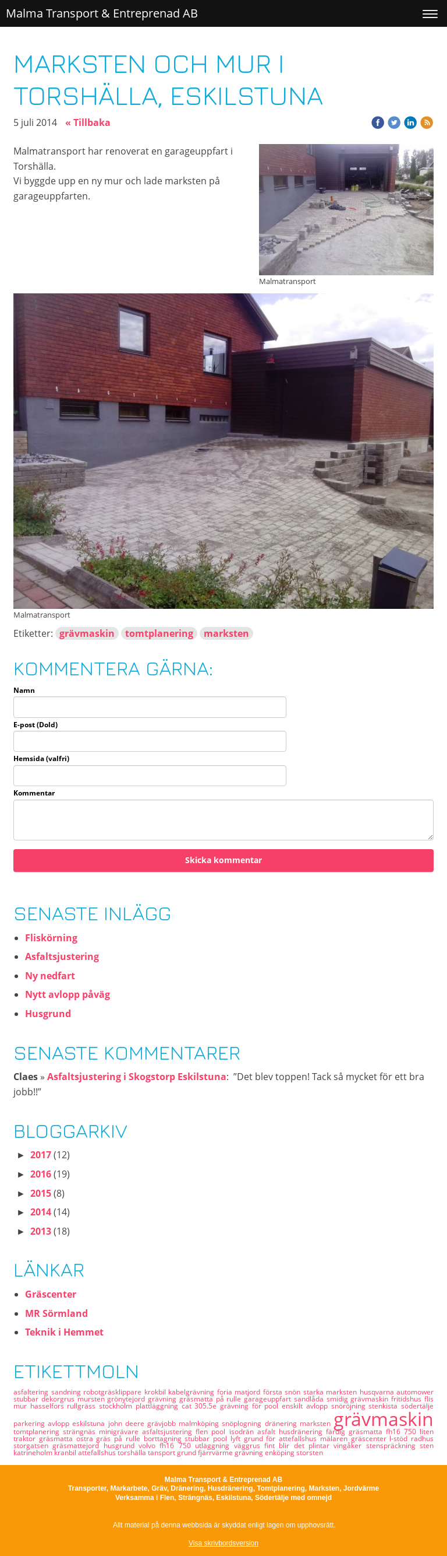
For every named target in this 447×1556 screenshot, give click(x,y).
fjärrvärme (216, 1452)
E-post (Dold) (35, 725)
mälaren (335, 1438)
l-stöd (400, 1438)
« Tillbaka (88, 122)
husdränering (302, 1431)
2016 (40, 1174)
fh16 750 (403, 1431)
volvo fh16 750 (167, 1445)
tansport (162, 1452)
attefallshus (98, 1452)
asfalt (268, 1431)
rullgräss (83, 1406)
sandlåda (310, 1399)
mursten (92, 1399)
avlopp (60, 1423)
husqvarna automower (397, 1392)
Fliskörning (51, 937)
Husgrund (48, 1013)
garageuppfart (269, 1399)
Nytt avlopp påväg (67, 994)
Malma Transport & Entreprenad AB (102, 13)
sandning (67, 1392)
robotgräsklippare (113, 1392)
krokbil (156, 1392)
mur (21, 1406)
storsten (309, 1452)
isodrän (243, 1431)
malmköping (200, 1423)
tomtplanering (159, 633)
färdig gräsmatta (356, 1431)
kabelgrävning (192, 1392)
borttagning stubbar (179, 1438)
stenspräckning (393, 1445)
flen (203, 1431)
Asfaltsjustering (62, 956)
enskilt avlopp (306, 1406)
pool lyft (228, 1438)
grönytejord (127, 1399)
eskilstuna (90, 1423)
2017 (40, 1154)
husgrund (121, 1445)
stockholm (117, 1406)
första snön (283, 1392)
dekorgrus (59, 1399)
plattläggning (159, 1406)
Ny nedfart (50, 975)
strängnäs (81, 1431)
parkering (30, 1423)
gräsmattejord (77, 1445)
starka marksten (331, 1392)
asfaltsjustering (169, 1431)
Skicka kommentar (223, 859)
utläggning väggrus (229, 1445)
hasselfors (49, 1406)
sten (427, 1445)
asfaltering (32, 1392)
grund (187, 1452)
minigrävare (120, 1431)
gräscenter (370, 1438)
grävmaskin (87, 633)
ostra (86, 1438)
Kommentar (34, 793)
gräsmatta (57, 1438)
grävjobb (163, 1423)
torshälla (133, 1452)
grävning (163, 1399)
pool (220, 1431)
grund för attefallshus (282, 1438)
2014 (40, 1211)
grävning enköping (265, 1452)
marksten (226, 633)
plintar (321, 1445)
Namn (24, 690)
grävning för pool (251, 1406)
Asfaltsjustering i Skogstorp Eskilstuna (136, 1076)
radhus (422, 1438)
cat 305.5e (201, 1406)
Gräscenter (50, 1294)
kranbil (66, 1452)
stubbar (27, 1399)
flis (429, 1399)
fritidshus (407, 1399)
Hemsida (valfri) (41, 759)
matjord (249, 1392)
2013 (40, 1231)
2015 (40, 1193)
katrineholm (33, 1452)
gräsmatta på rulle (211, 1399)
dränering (282, 1423)
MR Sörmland (56, 1313)
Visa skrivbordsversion (223, 1543)
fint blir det (286, 1445)
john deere (127, 1423)
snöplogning (243, 1423)
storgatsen (32, 1445)
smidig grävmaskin (359, 1399)
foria (226, 1392)
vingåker (350, 1445)
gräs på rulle (119, 1438)
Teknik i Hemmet (64, 1332)
